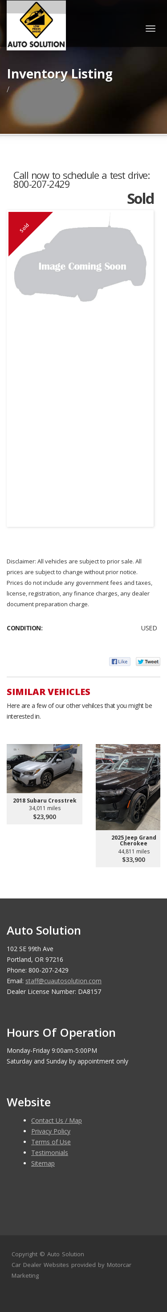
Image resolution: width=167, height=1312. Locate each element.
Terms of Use (51, 1142)
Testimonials (49, 1152)
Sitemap (43, 1163)
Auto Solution (65, 1254)
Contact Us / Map (56, 1120)
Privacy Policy (50, 1131)
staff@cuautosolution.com (63, 981)
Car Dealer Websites (40, 1265)
